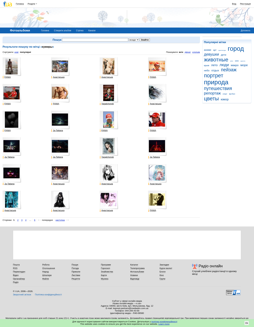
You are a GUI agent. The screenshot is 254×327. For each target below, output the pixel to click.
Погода (75, 268)
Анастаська (57, 77)
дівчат (188, 52)
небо (206, 70)
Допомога (245, 30)
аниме (207, 49)
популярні (25, 52)
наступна (60, 220)
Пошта (16, 264)
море (244, 65)
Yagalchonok (107, 104)
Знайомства (107, 271)
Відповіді (134, 279)
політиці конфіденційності (164, 321)
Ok (246, 323)
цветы (211, 98)
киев (237, 61)
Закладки (164, 264)
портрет (213, 75)
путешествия (218, 88)
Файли (45, 279)
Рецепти (76, 279)
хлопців (196, 52)
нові (16, 52)
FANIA (7, 77)
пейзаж (229, 69)
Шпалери (47, 275)
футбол (232, 94)
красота (243, 61)
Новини (134, 275)
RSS (15, 268)
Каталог (134, 264)
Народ (45, 271)
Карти (104, 275)
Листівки (76, 275)
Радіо (15, 282)
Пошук (75, 264)
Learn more (164, 324)
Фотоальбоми (137, 271)
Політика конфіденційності (48, 294)
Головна (20, 4)
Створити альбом (62, 30)
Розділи (31, 4)
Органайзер (19, 279)
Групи (162, 279)
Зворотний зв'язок (22, 294)
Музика (104, 279)
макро (235, 65)
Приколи (76, 271)
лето (214, 65)
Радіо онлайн (211, 266)
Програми (106, 264)
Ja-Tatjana (57, 130)
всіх (181, 52)
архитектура (222, 50)
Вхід (234, 4)
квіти (231, 61)
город (236, 48)
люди (224, 65)
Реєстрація (245, 4)
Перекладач (19, 271)
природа (216, 82)
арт (215, 50)
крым (206, 65)
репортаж (212, 93)
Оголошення (48, 268)
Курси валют (166, 268)
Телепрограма (137, 268)
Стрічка (79, 30)
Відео (16, 275)
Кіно (162, 275)
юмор (225, 99)
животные (216, 60)
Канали (91, 30)
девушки (211, 54)
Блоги (163, 271)
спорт (225, 94)
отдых (215, 70)
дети (223, 54)
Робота (45, 264)
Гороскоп (105, 268)
